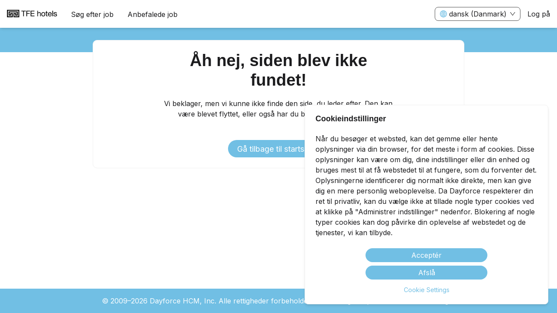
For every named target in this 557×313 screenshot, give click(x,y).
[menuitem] (32, 14)
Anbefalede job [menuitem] (153, 14)
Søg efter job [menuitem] (92, 14)
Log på (538, 14)
